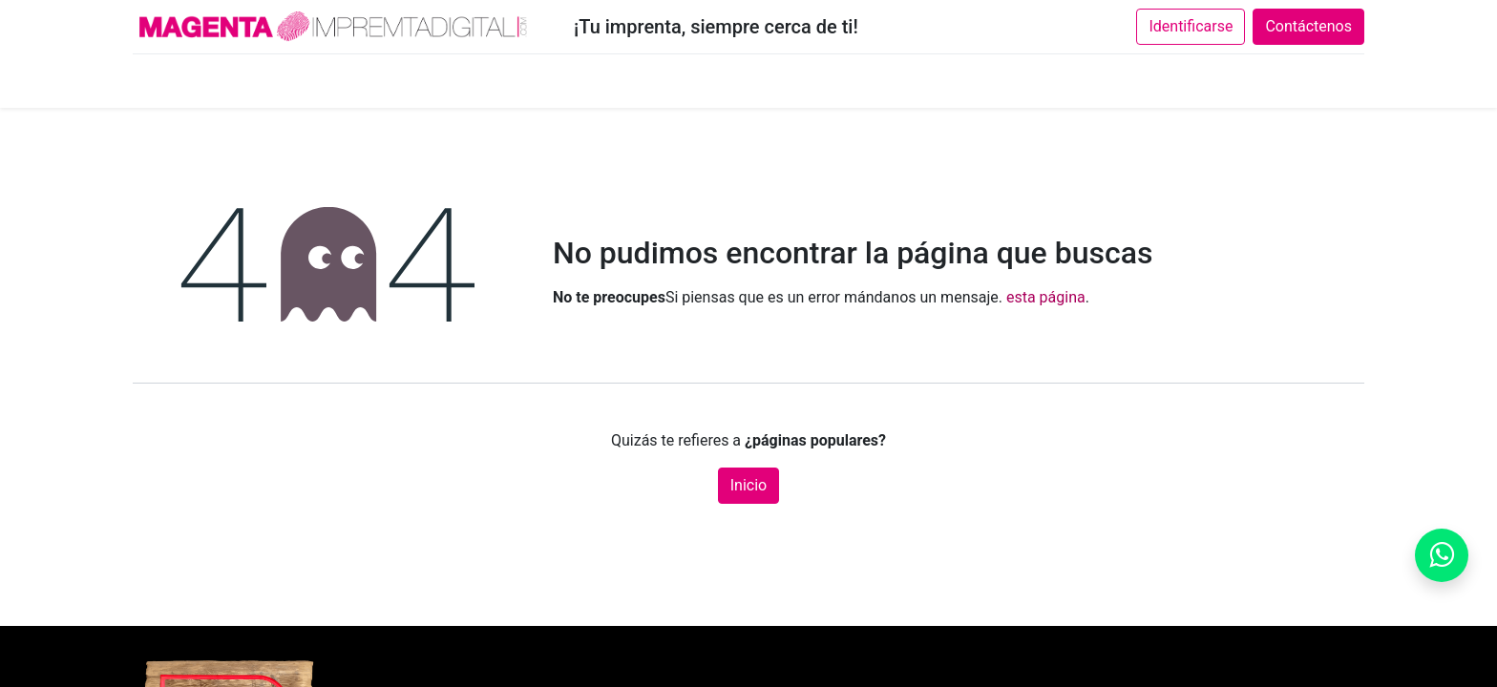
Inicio (748, 485)
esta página (1046, 297)
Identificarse (1191, 26)
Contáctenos (1308, 26)
